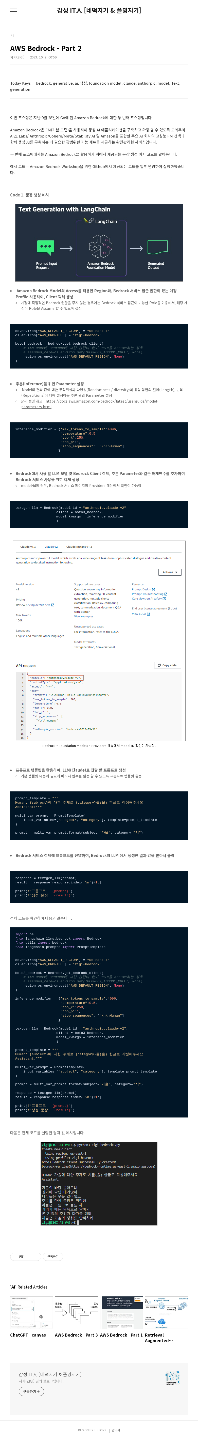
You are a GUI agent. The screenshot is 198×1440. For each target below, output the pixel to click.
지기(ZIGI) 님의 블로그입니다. (41, 1381)
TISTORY (100, 1430)
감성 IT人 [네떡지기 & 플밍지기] (99, 10)
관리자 (116, 1430)
